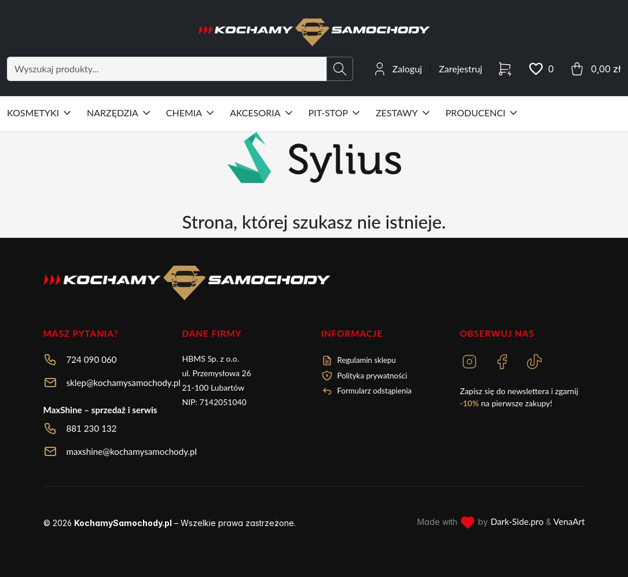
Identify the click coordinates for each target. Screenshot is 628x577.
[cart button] (594, 69)
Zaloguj (407, 68)
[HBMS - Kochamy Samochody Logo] (314, 32)
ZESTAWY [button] (404, 113)
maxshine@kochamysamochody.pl (132, 451)
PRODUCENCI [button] (483, 113)
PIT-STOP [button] (335, 113)
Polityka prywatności (364, 375)
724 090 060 (92, 359)
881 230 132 (92, 428)
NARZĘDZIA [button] (119, 113)
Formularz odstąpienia (366, 391)
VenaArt (569, 521)
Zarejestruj (460, 68)
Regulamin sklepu (358, 360)
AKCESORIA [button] (262, 113)
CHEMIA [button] (191, 113)
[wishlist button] (540, 69)
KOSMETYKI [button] (40, 113)
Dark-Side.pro (516, 521)
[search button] (339, 69)
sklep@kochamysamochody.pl (124, 382)
